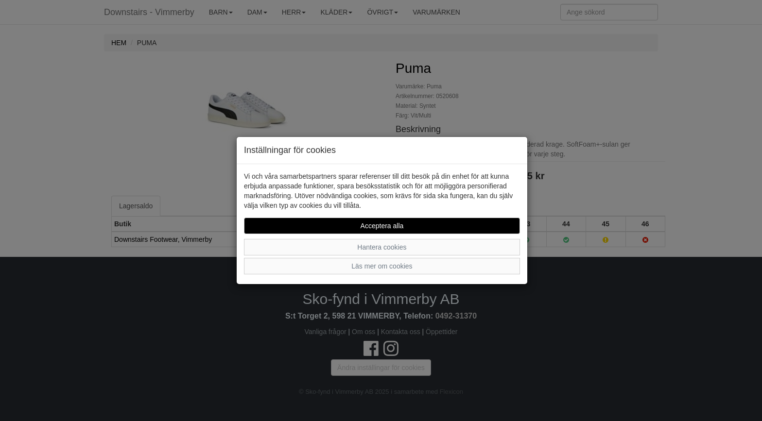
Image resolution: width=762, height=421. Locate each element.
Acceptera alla (382, 226)
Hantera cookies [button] (381, 247)
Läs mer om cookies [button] (381, 266)
